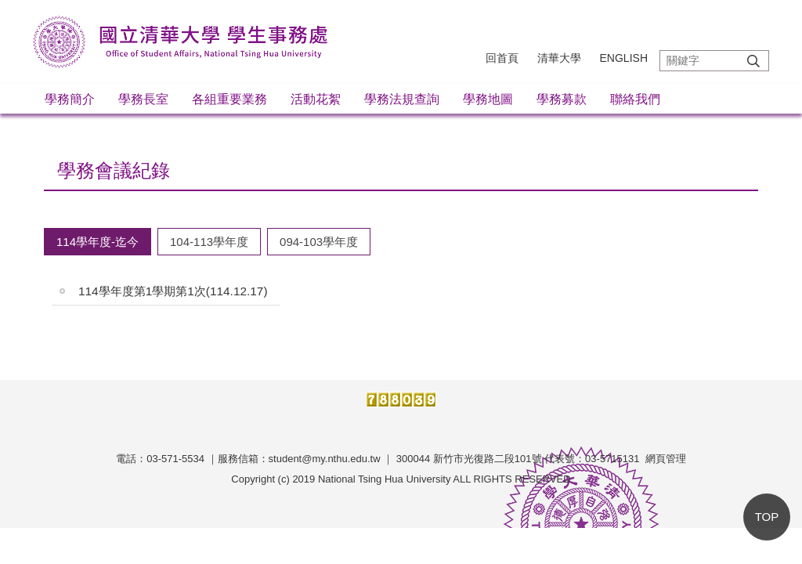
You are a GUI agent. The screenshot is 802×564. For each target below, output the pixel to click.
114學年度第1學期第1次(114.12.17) (173, 291)
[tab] (97, 241)
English (624, 58)
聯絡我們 (635, 99)
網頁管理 (665, 459)
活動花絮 (316, 99)
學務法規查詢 (401, 99)
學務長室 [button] (143, 99)
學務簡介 (70, 99)
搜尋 (753, 60)
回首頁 (502, 58)
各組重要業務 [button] (229, 99)
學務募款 (561, 99)
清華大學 (559, 58)
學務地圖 (488, 99)
